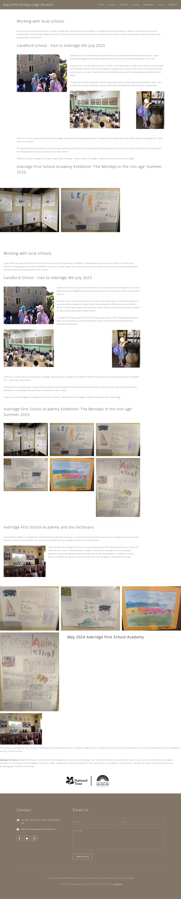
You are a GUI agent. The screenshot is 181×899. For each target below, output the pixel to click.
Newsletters (148, 4)
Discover (112, 4)
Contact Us (172, 4)
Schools (135, 4)
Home (101, 4)
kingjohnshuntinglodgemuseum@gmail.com (39, 829)
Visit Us (161, 4)
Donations (124, 4)
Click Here (118, 884)
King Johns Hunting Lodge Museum (28, 4)
